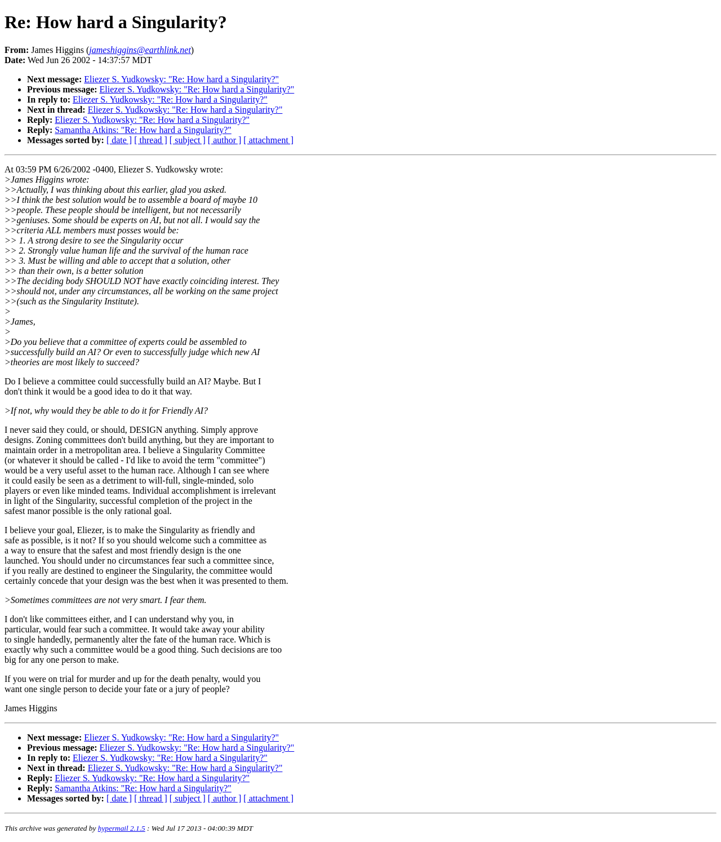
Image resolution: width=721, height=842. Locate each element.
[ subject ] (188, 140)
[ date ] (119, 140)
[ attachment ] (268, 140)
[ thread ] (150, 140)
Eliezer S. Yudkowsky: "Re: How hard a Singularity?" (181, 79)
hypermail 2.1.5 (121, 828)
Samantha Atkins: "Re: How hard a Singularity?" (143, 130)
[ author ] (225, 140)
